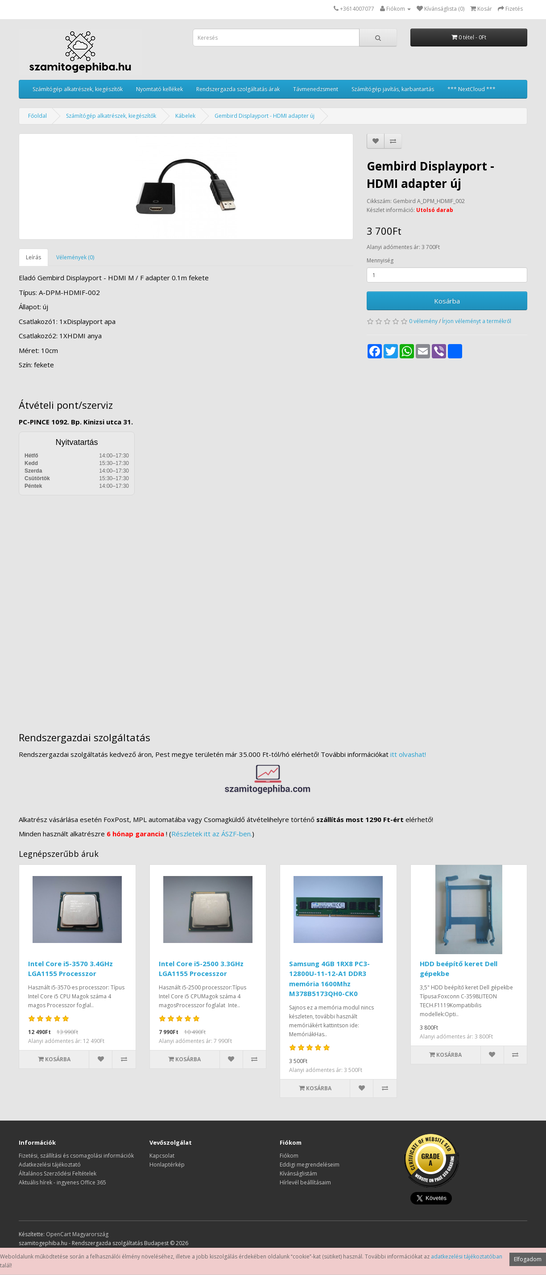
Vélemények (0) (75, 257)
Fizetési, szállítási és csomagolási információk (76, 1155)
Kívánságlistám (298, 1173)
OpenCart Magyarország (77, 1234)
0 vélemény (423, 321)
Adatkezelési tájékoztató (50, 1164)
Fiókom (289, 1155)
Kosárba (447, 300)
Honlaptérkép (167, 1164)
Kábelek (185, 116)
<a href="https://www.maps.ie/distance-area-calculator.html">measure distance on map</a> (273, 606)
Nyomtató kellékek (159, 89)
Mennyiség (380, 260)
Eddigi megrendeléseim (309, 1164)
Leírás (33, 257)
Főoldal (37, 116)
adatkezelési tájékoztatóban (466, 1256)
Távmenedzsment (315, 89)
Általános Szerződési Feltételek (57, 1173)
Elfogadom (528, 1259)
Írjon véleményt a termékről (476, 321)
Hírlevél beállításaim (305, 1182)
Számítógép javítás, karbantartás (393, 89)
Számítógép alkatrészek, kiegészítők (78, 89)
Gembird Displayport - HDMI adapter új (264, 116)
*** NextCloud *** (471, 89)
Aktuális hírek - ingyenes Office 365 (62, 1182)
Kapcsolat (161, 1155)
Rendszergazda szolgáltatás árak (238, 89)
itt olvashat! (408, 754)
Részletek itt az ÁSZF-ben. (211, 833)
